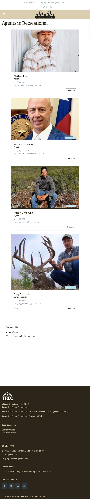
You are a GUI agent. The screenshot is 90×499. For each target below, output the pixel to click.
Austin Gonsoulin (23, 212)
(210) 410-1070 (23, 151)
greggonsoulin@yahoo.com (29, 303)
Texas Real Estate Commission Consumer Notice (23, 416)
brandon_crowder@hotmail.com (30, 154)
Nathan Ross (21, 76)
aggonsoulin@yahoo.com (28, 222)
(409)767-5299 (22, 82)
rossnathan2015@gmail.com (29, 85)
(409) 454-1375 (32, 3)
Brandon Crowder (24, 144)
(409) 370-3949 (23, 219)
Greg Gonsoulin (22, 294)
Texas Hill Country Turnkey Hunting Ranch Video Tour (27, 472)
